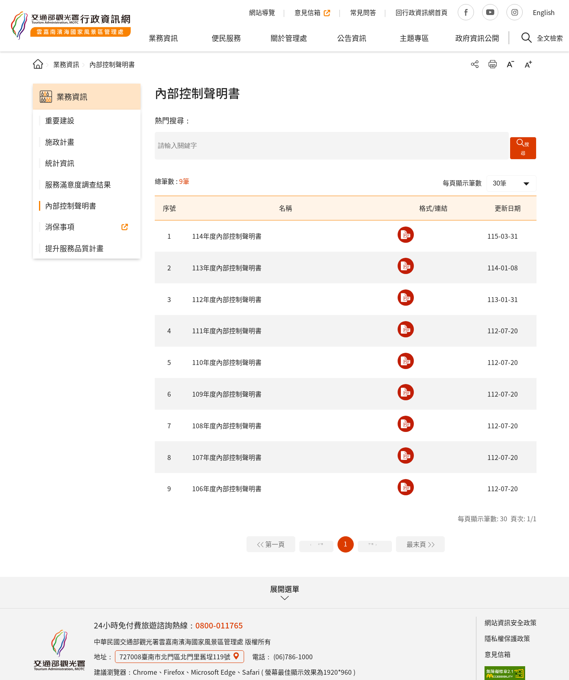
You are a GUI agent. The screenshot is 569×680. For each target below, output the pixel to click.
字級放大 (528, 64)
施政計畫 (59, 141)
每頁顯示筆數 (462, 172)
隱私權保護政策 (507, 627)
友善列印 (493, 64)
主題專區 (414, 37)
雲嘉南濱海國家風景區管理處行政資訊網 (71, 25)
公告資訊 (351, 37)
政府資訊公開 (477, 37)
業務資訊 (163, 37)
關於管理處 (288, 37)
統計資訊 (59, 163)
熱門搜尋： (173, 120)
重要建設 (59, 120)
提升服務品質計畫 (74, 248)
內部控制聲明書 (70, 205)
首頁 (38, 64)
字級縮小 (510, 64)
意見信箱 (498, 643)
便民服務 (226, 37)
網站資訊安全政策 (511, 612)
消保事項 (59, 226)
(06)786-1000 (293, 645)
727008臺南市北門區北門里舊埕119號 (174, 645)
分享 (475, 64)
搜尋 (528, 140)
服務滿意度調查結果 (78, 184)
